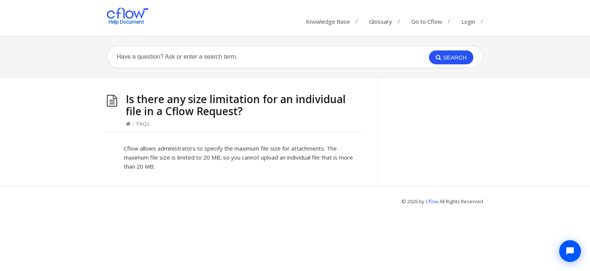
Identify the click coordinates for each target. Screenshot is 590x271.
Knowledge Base (328, 20)
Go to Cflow (426, 20)
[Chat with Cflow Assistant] (570, 251)
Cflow (432, 201)
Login (468, 21)
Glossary (380, 20)
